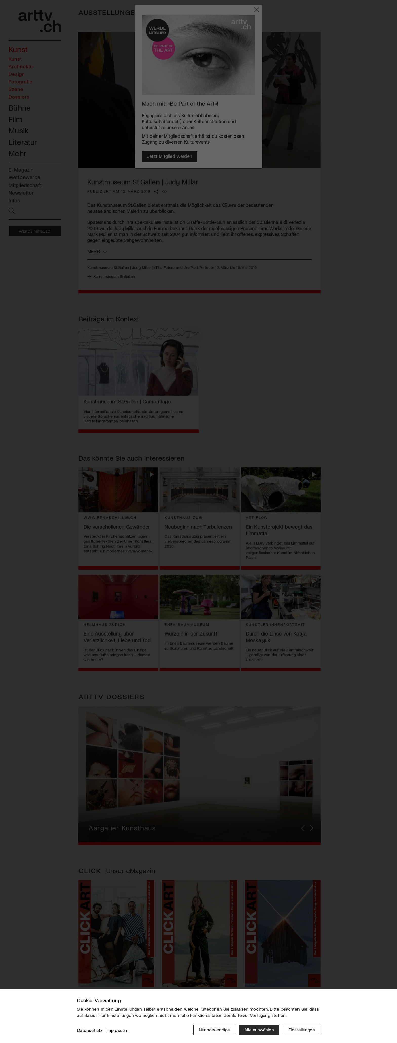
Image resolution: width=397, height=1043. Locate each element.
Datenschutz (90, 1030)
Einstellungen (301, 1029)
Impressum (117, 1030)
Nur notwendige (214, 1029)
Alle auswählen (259, 1029)
